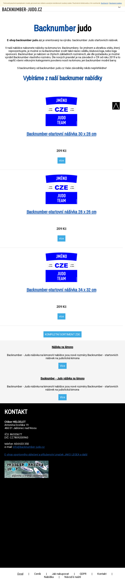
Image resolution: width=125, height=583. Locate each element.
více (61, 160)
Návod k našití (73, 577)
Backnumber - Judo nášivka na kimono (63, 378)
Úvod (20, 573)
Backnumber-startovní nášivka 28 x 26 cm (61, 212)
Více (62, 365)
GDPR (83, 573)
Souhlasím (104, 3)
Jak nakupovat (60, 573)
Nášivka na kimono (62, 347)
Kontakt (101, 573)
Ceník (37, 573)
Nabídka (49, 577)
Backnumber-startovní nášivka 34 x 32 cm (61, 290)
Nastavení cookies (115, 3)
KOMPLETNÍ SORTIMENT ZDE (62, 334)
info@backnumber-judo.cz (29, 446)
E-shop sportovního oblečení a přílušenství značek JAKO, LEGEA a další (45, 454)
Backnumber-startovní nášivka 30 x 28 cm (61, 134)
